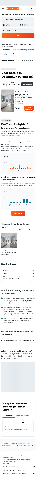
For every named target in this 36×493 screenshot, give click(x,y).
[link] (18, 213)
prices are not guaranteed (9, 461)
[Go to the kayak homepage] (13, 8)
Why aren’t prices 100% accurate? (19, 473)
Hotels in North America (24, 443)
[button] (3, 8)
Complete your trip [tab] (22, 415)
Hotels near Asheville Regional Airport (16, 429)
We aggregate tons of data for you (19, 470)
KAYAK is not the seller (19, 467)
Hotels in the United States (9, 445)
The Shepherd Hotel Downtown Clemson (22, 93)
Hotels (13, 443)
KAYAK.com (7, 443)
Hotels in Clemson (12, 447)
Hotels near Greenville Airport (14, 427)
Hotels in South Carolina (25, 445)
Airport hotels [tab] (8, 415)
